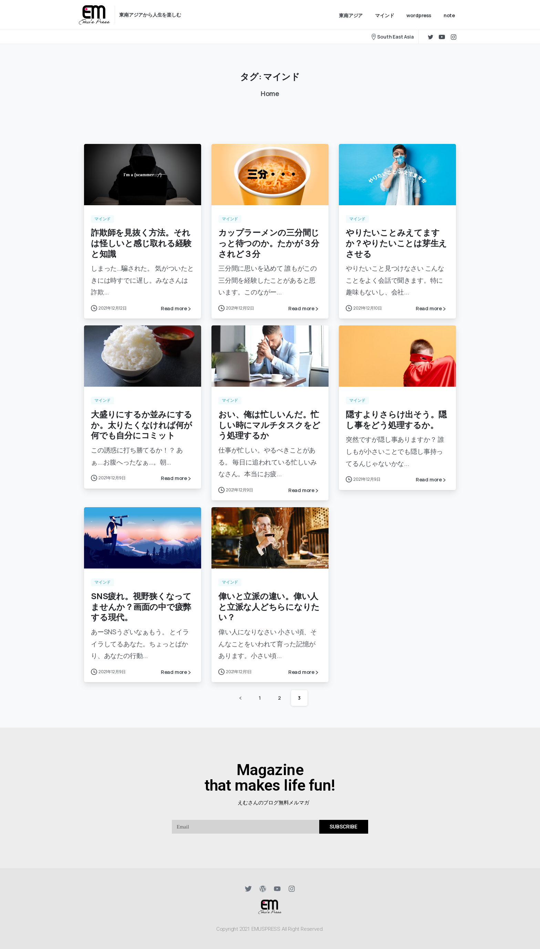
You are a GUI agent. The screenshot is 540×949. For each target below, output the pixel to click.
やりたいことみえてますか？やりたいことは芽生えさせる (396, 243)
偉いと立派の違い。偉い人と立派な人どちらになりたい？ (269, 608)
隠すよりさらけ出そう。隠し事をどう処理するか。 (396, 421)
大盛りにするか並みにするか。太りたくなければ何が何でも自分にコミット (141, 426)
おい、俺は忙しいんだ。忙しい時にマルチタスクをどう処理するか (269, 426)
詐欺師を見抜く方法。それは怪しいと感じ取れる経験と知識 (141, 243)
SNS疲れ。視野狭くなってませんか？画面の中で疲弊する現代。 (141, 608)
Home (268, 93)
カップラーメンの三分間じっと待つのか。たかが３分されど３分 (268, 243)
